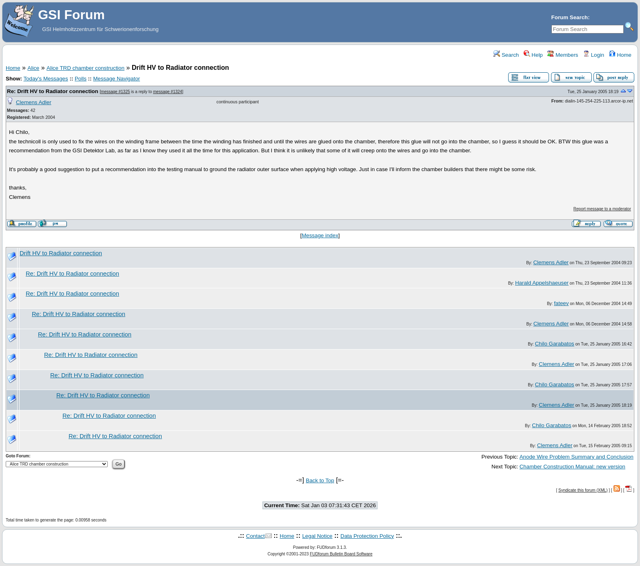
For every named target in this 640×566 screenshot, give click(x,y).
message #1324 (167, 91)
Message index (320, 235)
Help (533, 55)
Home (620, 55)
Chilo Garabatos (554, 344)
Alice (33, 68)
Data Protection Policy (367, 536)
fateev (561, 303)
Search (506, 55)
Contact (255, 536)
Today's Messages (45, 79)
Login (593, 55)
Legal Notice (317, 536)
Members (562, 55)
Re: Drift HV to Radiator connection (52, 91)
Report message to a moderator (602, 209)
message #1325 (115, 91)
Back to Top (320, 480)
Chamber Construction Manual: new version (572, 466)
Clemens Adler (33, 102)
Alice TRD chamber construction (85, 68)
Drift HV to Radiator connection (61, 253)
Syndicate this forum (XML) (583, 490)
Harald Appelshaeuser (542, 283)
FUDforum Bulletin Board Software (341, 554)
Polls (81, 79)
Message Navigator (116, 79)
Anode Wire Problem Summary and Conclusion (576, 457)
